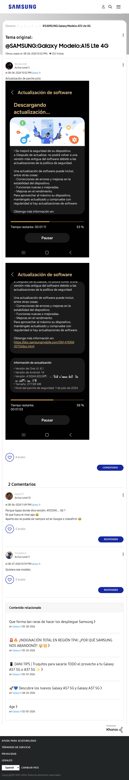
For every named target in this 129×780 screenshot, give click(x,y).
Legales (7, 760)
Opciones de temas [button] (117, 35)
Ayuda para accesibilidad (19, 740)
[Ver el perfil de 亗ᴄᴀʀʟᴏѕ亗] (21, 64)
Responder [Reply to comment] (111, 539)
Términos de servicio (16, 747)
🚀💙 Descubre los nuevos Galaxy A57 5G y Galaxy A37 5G (54, 688)
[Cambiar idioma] (11, 767)
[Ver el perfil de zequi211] (19, 494)
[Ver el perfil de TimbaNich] (20, 553)
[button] (117, 65)
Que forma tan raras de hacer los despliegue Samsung (51, 622)
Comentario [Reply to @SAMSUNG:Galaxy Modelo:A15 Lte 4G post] (110, 467)
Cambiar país (30, 767)
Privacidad (9, 753)
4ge (12, 707)
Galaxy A (36, 72)
